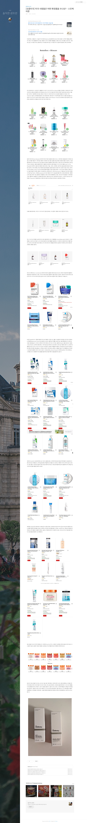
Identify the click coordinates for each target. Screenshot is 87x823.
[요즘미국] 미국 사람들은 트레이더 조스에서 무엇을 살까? (39, 771)
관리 (17, 820)
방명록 (7, 820)
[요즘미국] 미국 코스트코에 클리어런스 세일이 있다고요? (39, 770)
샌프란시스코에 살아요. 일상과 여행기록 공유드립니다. (40, 804)
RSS (12, 820)
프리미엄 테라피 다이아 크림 (39, 31)
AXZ (53, 821)
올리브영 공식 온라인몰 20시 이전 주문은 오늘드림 (44, 23)
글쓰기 (2, 820)
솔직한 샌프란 (10, 13)
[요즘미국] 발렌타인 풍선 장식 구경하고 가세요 (38, 769)
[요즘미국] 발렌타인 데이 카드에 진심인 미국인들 (38, 774)
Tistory (60, 821)
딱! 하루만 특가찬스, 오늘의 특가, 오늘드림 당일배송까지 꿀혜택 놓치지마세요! (49, 24)
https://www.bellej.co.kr (36, 29)
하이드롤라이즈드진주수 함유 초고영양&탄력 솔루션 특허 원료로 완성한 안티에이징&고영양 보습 (49, 34)
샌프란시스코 (32, 6)
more (77, 783)
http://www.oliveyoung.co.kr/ (37, 21)
